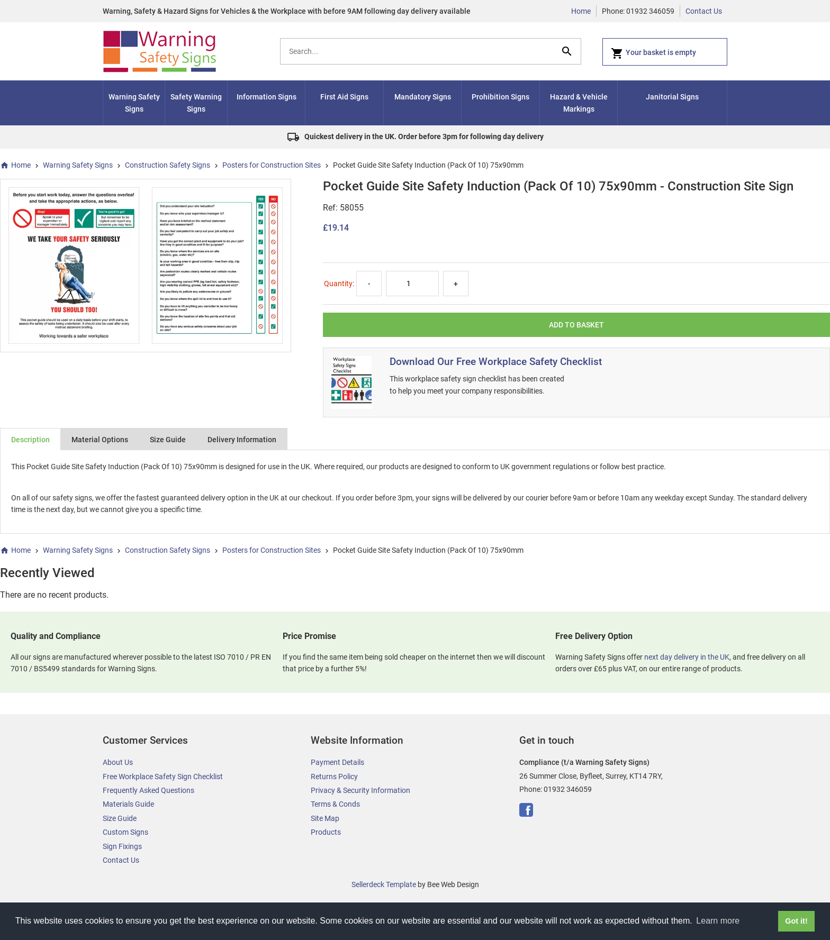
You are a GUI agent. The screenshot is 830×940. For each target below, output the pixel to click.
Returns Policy (334, 776)
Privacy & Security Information (360, 790)
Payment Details (337, 762)
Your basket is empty (653, 53)
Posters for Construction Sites (271, 165)
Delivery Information (242, 439)
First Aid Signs (344, 97)
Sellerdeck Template (383, 884)
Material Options (99, 439)
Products (326, 832)
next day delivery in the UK (686, 657)
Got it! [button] (796, 921)
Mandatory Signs (422, 97)
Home (581, 11)
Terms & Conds (335, 804)
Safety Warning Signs (196, 103)
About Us (118, 762)
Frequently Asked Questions (148, 790)
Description (30, 439)
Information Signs (266, 97)
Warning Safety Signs (134, 103)
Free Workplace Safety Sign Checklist (163, 776)
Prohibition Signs (500, 97)
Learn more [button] (717, 920)
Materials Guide (128, 804)
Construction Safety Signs (167, 165)
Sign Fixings (122, 846)
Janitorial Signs (672, 97)
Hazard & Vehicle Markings (579, 103)
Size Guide (168, 439)
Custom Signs (125, 832)
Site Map (325, 818)
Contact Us (703, 11)
